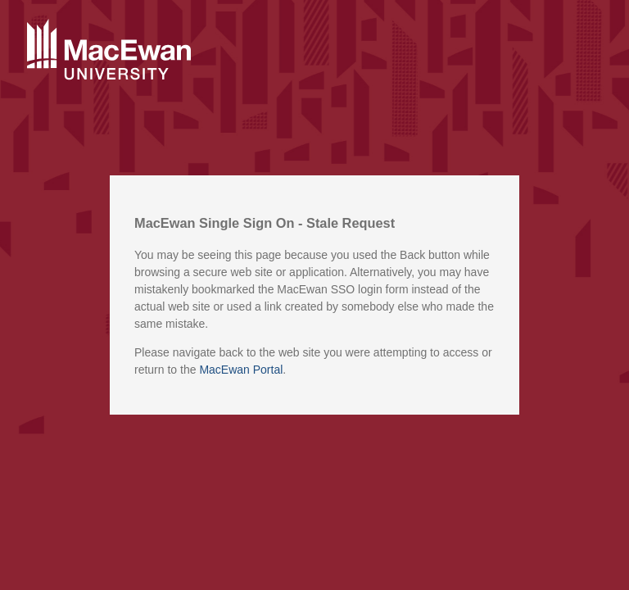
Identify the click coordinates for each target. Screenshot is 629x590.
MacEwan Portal (241, 369)
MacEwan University (109, 51)
